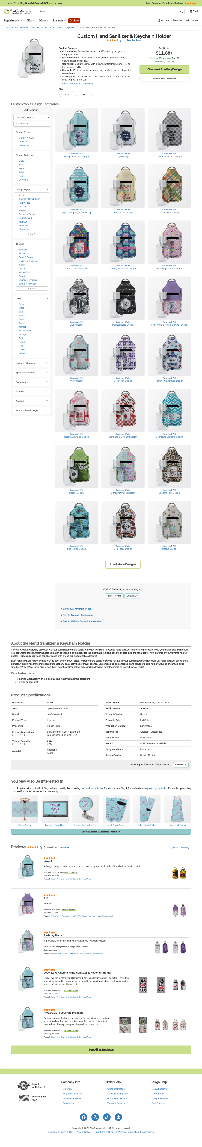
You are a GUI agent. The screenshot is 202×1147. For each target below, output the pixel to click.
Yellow (22, 353)
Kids (21, 164)
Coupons (52, 1132)
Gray (21, 319)
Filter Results (114, 596)
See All (77, 615)
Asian (21, 195)
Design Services (160, 1098)
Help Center (191, 20)
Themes (20, 244)
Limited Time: (34, 3)
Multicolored (25, 330)
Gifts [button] (30, 20)
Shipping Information (117, 1093)
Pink (21, 338)
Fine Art (23, 206)
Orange (22, 334)
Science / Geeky (27, 214)
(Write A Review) (180, 847)
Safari (22, 276)
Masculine (24, 145)
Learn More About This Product (77, 83)
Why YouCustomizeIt (73, 1093)
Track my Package (116, 1103)
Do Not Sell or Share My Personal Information (116, 1132)
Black (21, 308)
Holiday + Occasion (28, 261)
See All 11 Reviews (101, 1049)
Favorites (177, 20)
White (22, 349)
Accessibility (148, 1132)
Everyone (23, 179)
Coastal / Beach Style (29, 199)
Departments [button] (13, 20)
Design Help (158, 1093)
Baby (21, 161)
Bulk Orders (158, 1103)
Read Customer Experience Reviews (171, 3)
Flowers (23, 253)
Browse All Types (76, 609)
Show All (31, 234)
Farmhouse (24, 203)
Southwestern (26, 218)
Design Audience (25, 155)
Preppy (22, 210)
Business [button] (59, 20)
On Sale (74, 20)
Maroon (22, 327)
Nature (22, 265)
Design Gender (24, 132)
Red (21, 346)
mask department (94, 788)
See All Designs (159, 1089)
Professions (24, 272)
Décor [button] (43, 20)
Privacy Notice (83, 1132)
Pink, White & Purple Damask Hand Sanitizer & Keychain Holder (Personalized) (82, 916)
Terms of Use (66, 1132)
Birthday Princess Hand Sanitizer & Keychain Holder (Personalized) (77, 953)
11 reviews (63, 847)
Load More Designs (123, 564)
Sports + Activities (27, 283)
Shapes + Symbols (28, 280)
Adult (21, 172)
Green (22, 323)
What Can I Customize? (164, 78)
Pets (21, 176)
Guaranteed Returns (117, 1098)
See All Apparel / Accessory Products (101, 832)
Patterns (20, 391)
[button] (192, 11)
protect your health (157, 788)
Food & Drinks (26, 257)
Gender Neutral (26, 138)
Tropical (23, 221)
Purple (22, 342)
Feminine (23, 141)
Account (163, 20)
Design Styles (23, 189)
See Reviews (124, 40)
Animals (23, 249)
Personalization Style (27, 410)
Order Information (116, 1089)
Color (19, 298)
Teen (21, 168)
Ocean (22, 268)
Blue (21, 311)
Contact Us (132, 596)
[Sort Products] (31, 117)
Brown (22, 315)
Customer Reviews (72, 1098)
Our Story (67, 1089)
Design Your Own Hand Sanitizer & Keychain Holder (71, 879)
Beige (22, 304)
